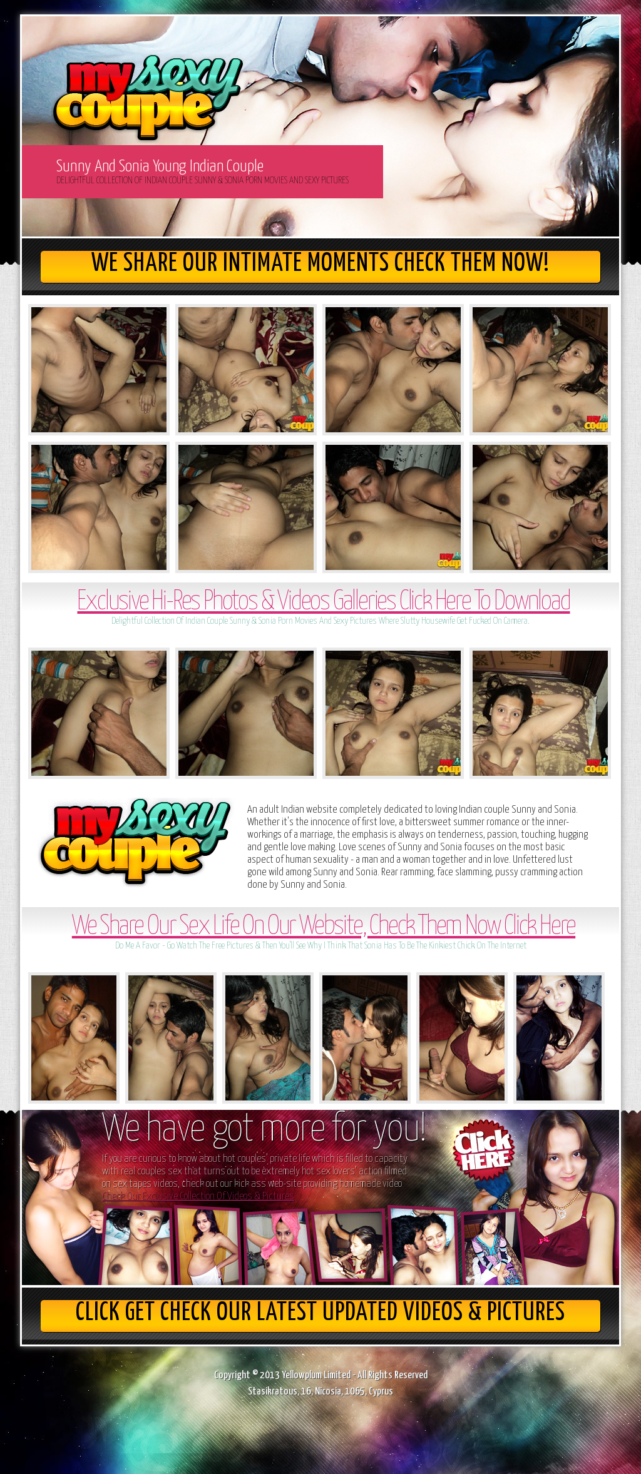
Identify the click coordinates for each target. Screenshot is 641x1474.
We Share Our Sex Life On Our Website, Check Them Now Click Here (323, 927)
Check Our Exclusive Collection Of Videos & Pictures (198, 1196)
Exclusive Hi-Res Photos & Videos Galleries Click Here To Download (323, 602)
